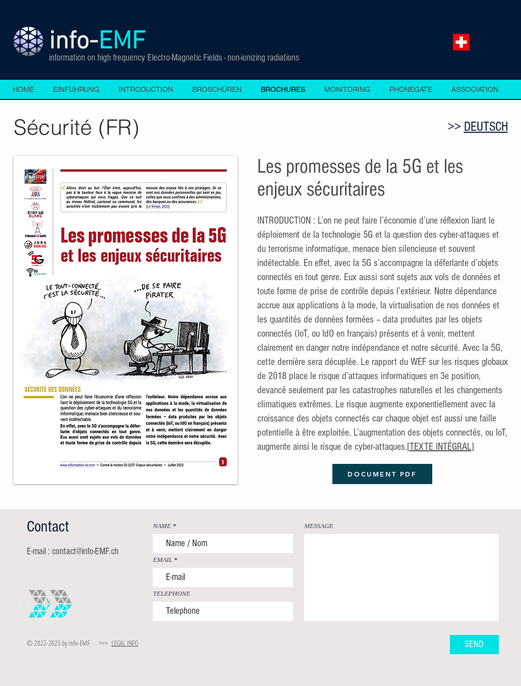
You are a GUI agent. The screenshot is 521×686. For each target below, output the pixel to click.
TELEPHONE (172, 593)
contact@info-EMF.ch (85, 551)
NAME (162, 525)
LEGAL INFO (124, 643)
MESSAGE (319, 525)
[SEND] (474, 644)
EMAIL (162, 559)
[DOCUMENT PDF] (382, 474)
